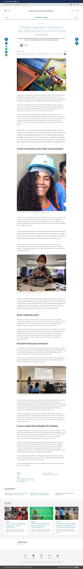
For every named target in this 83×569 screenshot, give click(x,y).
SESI (11, 1)
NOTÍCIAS (38, 17)
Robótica (45, 17)
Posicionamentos (39, 562)
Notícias (23, 562)
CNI (8, 1)
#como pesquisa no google (29, 480)
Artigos (33, 562)
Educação (32, 493)
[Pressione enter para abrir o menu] (5, 11)
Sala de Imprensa (9, 4)
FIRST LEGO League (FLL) (53, 434)
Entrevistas (28, 562)
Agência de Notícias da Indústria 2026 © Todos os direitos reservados (18, 567)
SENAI (14, 1)
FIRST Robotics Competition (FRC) (40, 436)
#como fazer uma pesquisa (25, 478)
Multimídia (17, 4)
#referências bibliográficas (21, 481)
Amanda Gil (26, 45)
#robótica (18, 478)
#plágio (32, 478)
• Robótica (18, 474)
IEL (18, 1)
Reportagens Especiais (62, 493)
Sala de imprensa (47, 562)
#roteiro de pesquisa (20, 480)
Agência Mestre (31, 99)
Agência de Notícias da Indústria (51, 474)
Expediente (24, 4)
